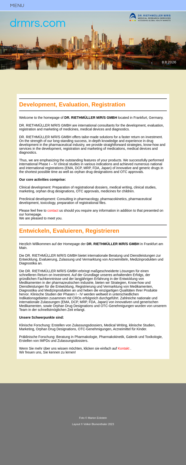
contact (52, 210)
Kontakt (123, 348)
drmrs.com (38, 23)
